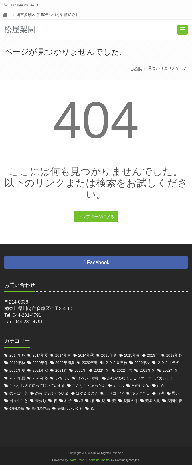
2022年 (80, 370)
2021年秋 (40, 370)
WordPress (77, 460)
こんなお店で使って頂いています (37, 385)
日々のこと (18, 401)
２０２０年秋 (116, 363)
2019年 (153, 355)
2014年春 (63, 355)
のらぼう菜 (18, 393)
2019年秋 (17, 363)
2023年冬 (147, 370)
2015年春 (132, 355)
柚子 (68, 401)
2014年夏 (40, 355)
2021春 (61, 370)
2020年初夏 (65, 363)
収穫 (160, 393)
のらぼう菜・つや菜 (51, 393)
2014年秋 (86, 355)
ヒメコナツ (114, 393)
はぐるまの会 (87, 393)
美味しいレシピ (70, 408)
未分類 (40, 401)
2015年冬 (109, 355)
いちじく (62, 378)
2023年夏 (17, 378)
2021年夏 (17, 370)
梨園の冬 (130, 401)
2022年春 (124, 370)
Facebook (95, 262)
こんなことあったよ (89, 385)
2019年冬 (174, 355)
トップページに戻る (96, 216)
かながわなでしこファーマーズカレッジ (140, 378)
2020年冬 (40, 363)
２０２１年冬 (168, 363)
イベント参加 (88, 378)
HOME (136, 68)
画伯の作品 (40, 408)
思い (175, 393)
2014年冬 (17, 355)
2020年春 (90, 363)
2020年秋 (142, 363)
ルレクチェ (140, 393)
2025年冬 (40, 378)
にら (161, 385)
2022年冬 (102, 370)
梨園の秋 (16, 408)
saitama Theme (99, 460)
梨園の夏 (152, 401)
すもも (118, 385)
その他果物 (140, 385)
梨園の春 (174, 401)
